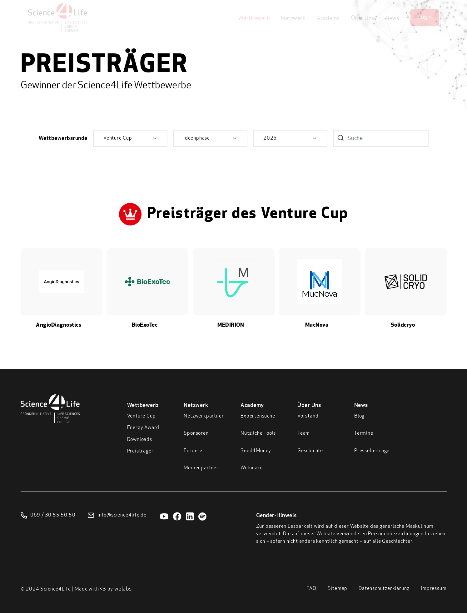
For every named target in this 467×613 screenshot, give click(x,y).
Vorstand (307, 416)
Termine (363, 433)
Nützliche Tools (258, 433)
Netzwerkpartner (204, 416)
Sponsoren (196, 433)
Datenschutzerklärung (384, 588)
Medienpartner (201, 468)
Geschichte (310, 450)
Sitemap (338, 588)
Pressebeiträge (372, 450)
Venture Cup (141, 416)
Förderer (194, 450)
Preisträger (140, 451)
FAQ (311, 588)
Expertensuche (258, 416)
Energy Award (143, 427)
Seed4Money (256, 450)
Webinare (251, 468)
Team (303, 433)
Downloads (139, 439)
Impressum (433, 588)
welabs (123, 589)
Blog (359, 416)
